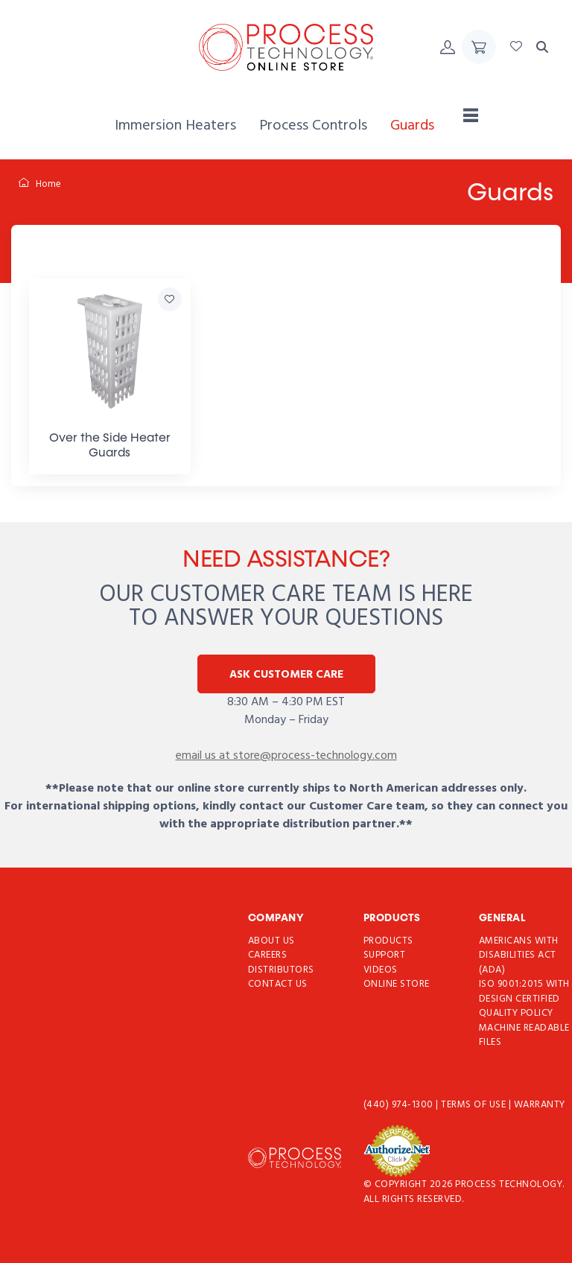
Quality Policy (516, 1013)
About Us (271, 941)
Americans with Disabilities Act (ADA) (519, 955)
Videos (380, 970)
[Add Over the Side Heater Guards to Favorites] (170, 299)
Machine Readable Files (524, 1035)
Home (40, 184)
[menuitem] (175, 126)
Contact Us (278, 984)
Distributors (281, 970)
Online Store (396, 984)
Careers (267, 955)
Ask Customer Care (286, 675)
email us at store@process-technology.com (286, 756)
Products (388, 941)
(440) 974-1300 (399, 1105)
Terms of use (475, 1105)
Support (384, 955)
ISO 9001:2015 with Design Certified (524, 991)
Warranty (539, 1105)
